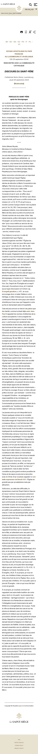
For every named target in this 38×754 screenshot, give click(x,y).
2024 (11, 13)
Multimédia (19, 84)
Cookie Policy (19, 745)
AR (7, 42)
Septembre (17, 13)
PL (30, 42)
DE (11, 42)
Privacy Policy (19, 748)
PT (19, 44)
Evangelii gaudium (9, 291)
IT (26, 42)
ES (19, 42)
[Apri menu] (35, 4)
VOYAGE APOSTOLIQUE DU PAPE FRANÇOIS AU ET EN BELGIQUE (19, 54)
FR (23, 42)
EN (15, 42)
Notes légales (19, 742)
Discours (5, 13)
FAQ (19, 739)
